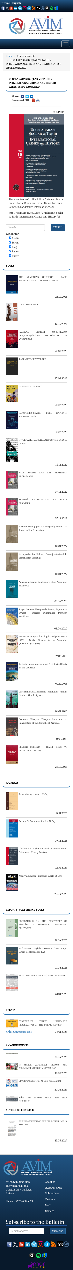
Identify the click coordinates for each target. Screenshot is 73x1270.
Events (10, 1010)
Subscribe (57, 1231)
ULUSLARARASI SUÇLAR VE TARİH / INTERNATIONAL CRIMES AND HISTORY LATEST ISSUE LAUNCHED (33, 63)
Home (9, 56)
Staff (47, 1205)
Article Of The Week (20, 1110)
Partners (50, 1199)
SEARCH (57, 227)
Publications (52, 1193)
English (16, 3)
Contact (49, 1211)
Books (10, 265)
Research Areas (53, 1187)
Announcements (26, 56)
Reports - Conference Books (25, 909)
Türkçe (5, 3)
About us (50, 1182)
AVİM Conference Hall (19, 1031)
